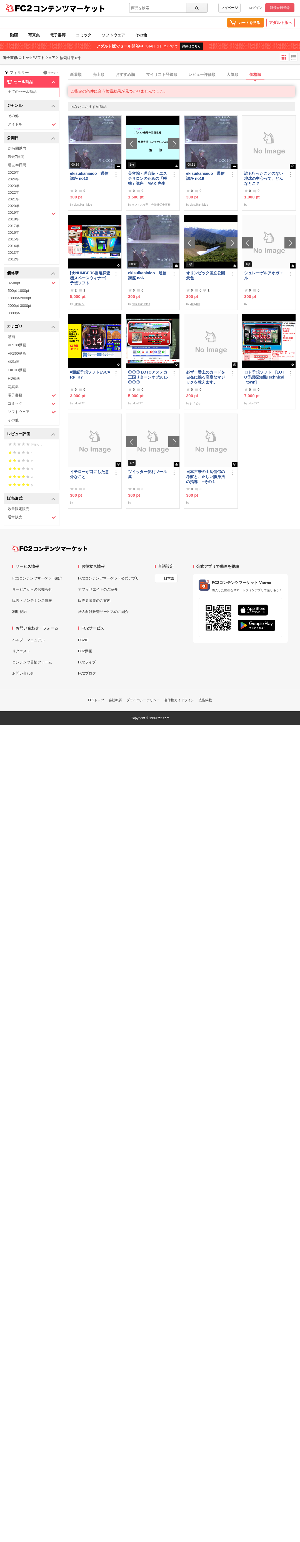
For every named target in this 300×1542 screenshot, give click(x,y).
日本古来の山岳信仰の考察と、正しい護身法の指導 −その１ (205, 476)
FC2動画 (85, 651)
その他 (141, 35)
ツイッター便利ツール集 (147, 474)
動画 (14, 35)
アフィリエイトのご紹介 (98, 589)
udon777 (79, 303)
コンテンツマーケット (69, 8)
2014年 (13, 246)
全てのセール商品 (22, 91)
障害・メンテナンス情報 (32, 600)
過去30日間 (17, 165)
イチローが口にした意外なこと (89, 474)
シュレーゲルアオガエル (263, 275)
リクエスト (21, 651)
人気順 (232, 74)
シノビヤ (195, 403)
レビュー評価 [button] (31, 434)
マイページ (229, 8)
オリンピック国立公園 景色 (206, 275)
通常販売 (32, 517)
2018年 (13, 219)
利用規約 (19, 612)
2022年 (13, 192)
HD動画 (14, 378)
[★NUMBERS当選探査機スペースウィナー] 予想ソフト (90, 278)
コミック (83, 35)
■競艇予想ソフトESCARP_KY (90, 374)
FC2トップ (96, 700)
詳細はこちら (191, 46)
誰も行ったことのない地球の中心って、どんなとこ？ (263, 178)
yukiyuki (195, 303)
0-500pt (32, 283)
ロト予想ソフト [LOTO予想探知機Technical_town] (264, 377)
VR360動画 (17, 353)
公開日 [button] (31, 138)
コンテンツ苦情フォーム (32, 662)
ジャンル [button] (31, 105)
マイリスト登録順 (161, 74)
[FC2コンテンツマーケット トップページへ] (50, 548)
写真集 (34, 35)
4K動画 (13, 362)
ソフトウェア (113, 35)
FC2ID (83, 640)
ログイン (255, 8)
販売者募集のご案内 (94, 600)
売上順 (98, 74)
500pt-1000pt (18, 290)
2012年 (13, 259)
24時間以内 (17, 148)
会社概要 (115, 700)
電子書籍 (58, 35)
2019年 (32, 213)
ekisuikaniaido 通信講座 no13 (89, 176)
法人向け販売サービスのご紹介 (103, 612)
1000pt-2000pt (19, 298)
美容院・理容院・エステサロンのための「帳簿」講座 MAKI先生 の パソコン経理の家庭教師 (147, 178)
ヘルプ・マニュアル (28, 640)
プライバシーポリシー (143, 700)
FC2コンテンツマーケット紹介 (37, 578)
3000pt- (14, 313)
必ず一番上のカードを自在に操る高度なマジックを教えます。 (205, 377)
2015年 (13, 239)
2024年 (13, 179)
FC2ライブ (87, 662)
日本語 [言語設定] (169, 578)
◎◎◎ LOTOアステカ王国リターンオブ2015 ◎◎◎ (148, 377)
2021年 (13, 199)
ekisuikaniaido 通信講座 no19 (205, 176)
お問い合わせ (23, 673)
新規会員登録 (280, 8)
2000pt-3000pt (19, 306)
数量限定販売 (18, 509)
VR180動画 (17, 345)
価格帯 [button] (31, 273)
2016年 (13, 232)
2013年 (13, 252)
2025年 (13, 172)
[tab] (184, 74)
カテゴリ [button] (31, 326)
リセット (51, 72)
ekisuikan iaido (83, 204)
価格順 (255, 74)
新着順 (76, 74)
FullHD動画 (17, 370)
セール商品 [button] (31, 82)
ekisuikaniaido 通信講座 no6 (147, 275)
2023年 (13, 186)
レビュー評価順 (202, 74)
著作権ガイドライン (179, 700)
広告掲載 (205, 700)
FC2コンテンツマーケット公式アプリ (108, 578)
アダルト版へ (280, 22)
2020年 (13, 206)
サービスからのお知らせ (32, 589)
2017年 (13, 226)
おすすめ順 (125, 74)
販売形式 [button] (31, 498)
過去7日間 (16, 157)
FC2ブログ (87, 673)
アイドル (32, 124)
